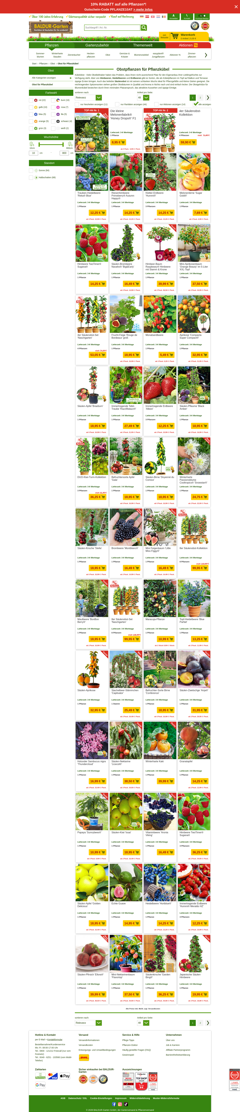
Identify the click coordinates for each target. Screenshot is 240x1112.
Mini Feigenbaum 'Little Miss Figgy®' (158, 549)
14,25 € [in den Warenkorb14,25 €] (131, 212)
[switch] (202, 16)
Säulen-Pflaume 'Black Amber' (192, 407)
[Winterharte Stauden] (57, 55)
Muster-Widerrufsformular (166, 1098)
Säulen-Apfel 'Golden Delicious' (89, 905)
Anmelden (173, 18)
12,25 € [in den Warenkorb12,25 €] (97, 212)
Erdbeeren (136, 78)
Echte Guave (119, 903)
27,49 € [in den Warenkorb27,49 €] (131, 426)
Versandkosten (86, 1045)
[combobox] (112, 28)
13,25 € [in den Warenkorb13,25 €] (200, 639)
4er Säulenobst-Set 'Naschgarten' (87, 336)
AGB (63, 1098)
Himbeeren (105, 78)
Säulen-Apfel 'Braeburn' (90, 406)
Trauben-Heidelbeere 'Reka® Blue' (89, 194)
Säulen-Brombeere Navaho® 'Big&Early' (123, 265)
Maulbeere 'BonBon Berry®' (88, 620)
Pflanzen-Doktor (130, 1045)
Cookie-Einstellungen (101, 1098)
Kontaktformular (54, 1039)
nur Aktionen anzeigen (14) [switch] (172, 104)
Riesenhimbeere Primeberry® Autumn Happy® (123, 196)
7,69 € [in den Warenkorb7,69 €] (200, 212)
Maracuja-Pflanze (155, 619)
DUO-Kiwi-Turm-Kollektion (91, 477)
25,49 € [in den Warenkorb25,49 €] (131, 710)
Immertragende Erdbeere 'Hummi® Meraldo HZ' (193, 905)
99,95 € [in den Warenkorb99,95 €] (200, 568)
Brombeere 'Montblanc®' (125, 548)
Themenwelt (142, 45)
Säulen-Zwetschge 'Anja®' (194, 690)
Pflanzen (52, 45)
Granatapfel (186, 761)
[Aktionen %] (175, 55)
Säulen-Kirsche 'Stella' (89, 548)
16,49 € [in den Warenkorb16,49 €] (131, 283)
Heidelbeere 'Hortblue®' (158, 903)
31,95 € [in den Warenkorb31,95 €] (200, 710)
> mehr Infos (143, 9)
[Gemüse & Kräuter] (124, 55)
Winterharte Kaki (155, 761)
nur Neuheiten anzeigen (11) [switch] (93, 104)
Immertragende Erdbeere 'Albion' (159, 407)
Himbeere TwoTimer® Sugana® (89, 265)
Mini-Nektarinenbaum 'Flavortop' (123, 976)
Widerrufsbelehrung (140, 1098)
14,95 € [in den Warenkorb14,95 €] (131, 923)
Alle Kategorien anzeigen (44, 78)
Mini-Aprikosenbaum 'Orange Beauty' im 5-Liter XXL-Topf (194, 267)
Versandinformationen (89, 1040)
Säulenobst (120, 81)
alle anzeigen (204, 104)
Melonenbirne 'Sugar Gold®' (191, 194)
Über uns (170, 1040)
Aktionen (188, 45)
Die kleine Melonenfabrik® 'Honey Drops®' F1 (123, 114)
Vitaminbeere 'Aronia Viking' (157, 833)
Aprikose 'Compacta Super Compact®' (191, 336)
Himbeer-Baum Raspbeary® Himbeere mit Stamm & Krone (158, 267)
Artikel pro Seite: (145, 92)
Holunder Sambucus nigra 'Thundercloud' (91, 762)
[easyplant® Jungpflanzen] (158, 55)
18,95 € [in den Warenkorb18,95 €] (131, 355)
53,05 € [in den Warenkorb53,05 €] (97, 355)
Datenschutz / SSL (77, 1098)
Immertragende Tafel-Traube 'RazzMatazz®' (124, 407)
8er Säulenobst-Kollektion (194, 548)
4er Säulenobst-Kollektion (190, 112)
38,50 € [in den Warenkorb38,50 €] (131, 781)
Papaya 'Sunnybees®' (89, 832)
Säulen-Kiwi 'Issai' (121, 832)
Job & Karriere (173, 1045)
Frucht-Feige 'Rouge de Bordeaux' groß (124, 336)
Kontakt (187, 18)
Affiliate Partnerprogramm (178, 1050)
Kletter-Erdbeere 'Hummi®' (154, 194)
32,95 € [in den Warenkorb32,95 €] (200, 355)
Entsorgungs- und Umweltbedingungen (97, 1050)
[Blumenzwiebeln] (141, 55)
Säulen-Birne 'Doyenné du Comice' (160, 478)
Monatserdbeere (154, 335)
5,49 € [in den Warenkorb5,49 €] (166, 355)
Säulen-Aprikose (86, 690)
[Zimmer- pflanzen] (192, 55)
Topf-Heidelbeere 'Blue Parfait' (192, 620)
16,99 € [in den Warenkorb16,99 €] (97, 781)
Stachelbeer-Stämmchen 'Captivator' (125, 691)
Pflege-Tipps (128, 1040)
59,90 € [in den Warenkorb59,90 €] (188, 142)
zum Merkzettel (164, 36)
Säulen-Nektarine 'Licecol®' (121, 762)
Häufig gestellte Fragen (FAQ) (136, 1050)
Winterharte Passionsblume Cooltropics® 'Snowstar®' (193, 480)
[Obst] (107, 55)
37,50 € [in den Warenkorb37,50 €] (200, 283)
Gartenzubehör (97, 45)
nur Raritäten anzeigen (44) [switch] (134, 104)
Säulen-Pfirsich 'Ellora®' (90, 974)
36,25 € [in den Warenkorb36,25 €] (97, 497)
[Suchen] (144, 28)
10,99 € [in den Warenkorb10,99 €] (165, 639)
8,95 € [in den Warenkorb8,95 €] (118, 142)
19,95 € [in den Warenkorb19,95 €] (200, 994)
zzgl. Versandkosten (201, 148)
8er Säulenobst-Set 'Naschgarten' (122, 620)
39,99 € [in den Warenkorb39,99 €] (165, 283)
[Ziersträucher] (74, 55)
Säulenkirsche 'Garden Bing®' (158, 976)
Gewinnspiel (128, 1055)
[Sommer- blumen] (40, 55)
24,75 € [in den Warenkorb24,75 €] (200, 497)
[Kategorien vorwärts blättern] (206, 55)
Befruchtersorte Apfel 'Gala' (123, 478)
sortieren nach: (82, 92)
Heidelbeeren (119, 78)
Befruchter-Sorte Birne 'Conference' (158, 691)
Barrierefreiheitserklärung (178, 1055)
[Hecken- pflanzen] (90, 55)
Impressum (121, 1098)
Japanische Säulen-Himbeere (190, 976)
